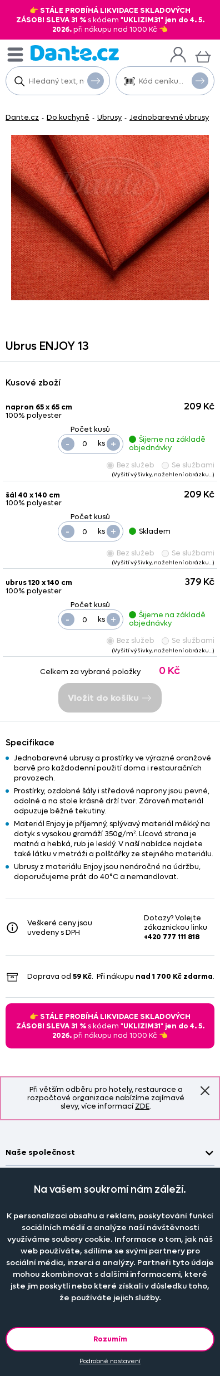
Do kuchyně (68, 117)
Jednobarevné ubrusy (169, 117)
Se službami (188, 465)
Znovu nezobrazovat (205, 1090)
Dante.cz (22, 117)
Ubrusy (109, 117)
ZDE (142, 1106)
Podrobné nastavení (110, 1361)
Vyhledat (95, 80)
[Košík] (203, 55)
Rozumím (110, 1339)
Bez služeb (130, 465)
